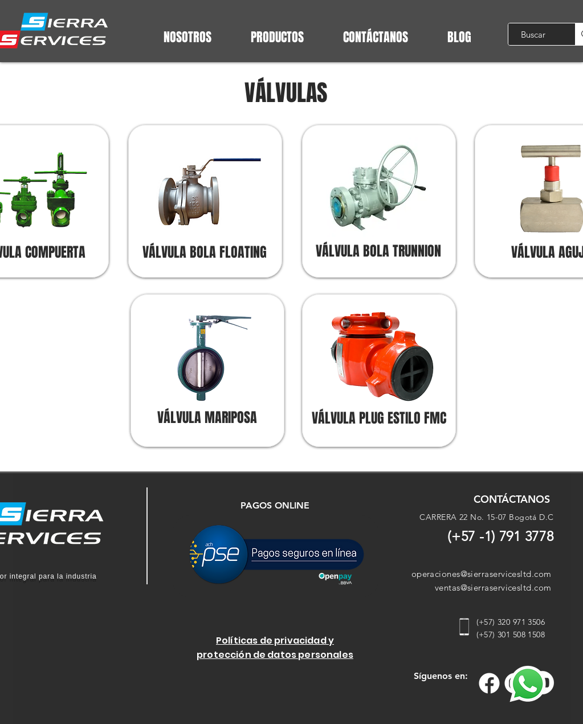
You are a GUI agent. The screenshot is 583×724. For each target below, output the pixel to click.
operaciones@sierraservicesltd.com (481, 573)
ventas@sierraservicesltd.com (493, 587)
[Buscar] (533, 34)
